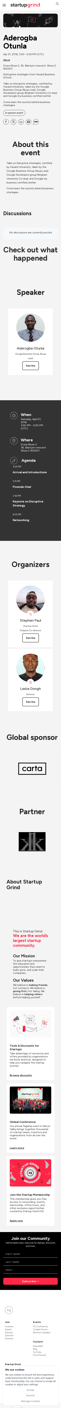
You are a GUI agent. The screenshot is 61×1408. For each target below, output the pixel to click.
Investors (9, 1326)
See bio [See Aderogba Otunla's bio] (30, 365)
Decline (30, 1395)
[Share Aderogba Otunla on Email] (28, 122)
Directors (9, 1338)
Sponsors (9, 1335)
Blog (35, 1349)
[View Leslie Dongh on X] (30, 682)
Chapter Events (40, 1329)
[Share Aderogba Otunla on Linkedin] (21, 122)
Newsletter (38, 1346)
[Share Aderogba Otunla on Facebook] (6, 122)
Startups (9, 1332)
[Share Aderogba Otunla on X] (13, 122)
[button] (57, 4)
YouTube (37, 1352)
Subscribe (29, 1281)
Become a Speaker (41, 1332)
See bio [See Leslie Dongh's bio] (30, 701)
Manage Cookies (30, 1401)
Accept (30, 1389)
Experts (8, 1329)
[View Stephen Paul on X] (30, 614)
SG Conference (40, 1326)
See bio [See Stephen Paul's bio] (30, 637)
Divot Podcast (39, 1355)
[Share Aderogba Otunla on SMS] (36, 122)
